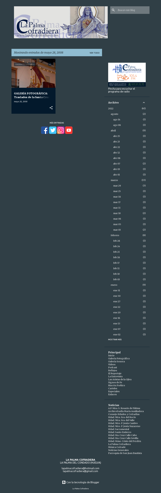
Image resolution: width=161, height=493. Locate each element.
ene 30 (116, 296)
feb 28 (116, 240)
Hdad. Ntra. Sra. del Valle (121, 420)
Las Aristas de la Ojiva (119, 379)
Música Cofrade (116, 447)
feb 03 (116, 279)
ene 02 (116, 334)
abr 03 (116, 169)
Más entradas (57, 123)
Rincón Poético (116, 385)
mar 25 (117, 191)
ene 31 (116, 290)
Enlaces (112, 394)
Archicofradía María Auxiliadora (126, 411)
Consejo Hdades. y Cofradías (123, 414)
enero (114, 285)
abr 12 (116, 152)
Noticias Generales (118, 450)
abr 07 (116, 163)
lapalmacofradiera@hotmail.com (80, 468)
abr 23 (116, 141)
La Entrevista (115, 376)
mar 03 (117, 229)
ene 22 (116, 307)
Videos (111, 364)
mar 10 (117, 213)
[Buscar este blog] (133, 10)
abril (113, 130)
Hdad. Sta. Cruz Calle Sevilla (123, 438)
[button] (51, 108)
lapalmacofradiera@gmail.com (80, 471)
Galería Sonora (116, 361)
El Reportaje (114, 373)
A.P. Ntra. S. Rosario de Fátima (124, 408)
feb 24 (116, 246)
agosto (114, 114)
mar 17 (116, 202)
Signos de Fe (115, 382)
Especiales (113, 391)
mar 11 (116, 207)
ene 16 (116, 318)
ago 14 (116, 119)
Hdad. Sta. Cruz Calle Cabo (122, 435)
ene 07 (116, 329)
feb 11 (116, 268)
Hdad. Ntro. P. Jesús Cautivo (123, 423)
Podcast (112, 367)
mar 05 (117, 224)
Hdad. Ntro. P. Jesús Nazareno (124, 426)
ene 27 (116, 301)
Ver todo (95, 53)
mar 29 (117, 185)
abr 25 (116, 136)
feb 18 (116, 257)
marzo (114, 180)
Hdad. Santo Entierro (119, 432)
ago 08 (117, 125)
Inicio (111, 355)
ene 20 (116, 312)
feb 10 (116, 273)
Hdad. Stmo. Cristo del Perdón (124, 441)
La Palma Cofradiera (119, 444)
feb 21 (116, 251)
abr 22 (116, 147)
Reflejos (112, 370)
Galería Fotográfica (119, 358)
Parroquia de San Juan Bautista (125, 453)
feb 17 (116, 262)
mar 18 (117, 196)
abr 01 (116, 174)
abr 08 (116, 158)
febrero (115, 235)
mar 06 (117, 218)
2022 (110, 108)
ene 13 (116, 323)
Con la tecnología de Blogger (80, 482)
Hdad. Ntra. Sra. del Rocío (122, 417)
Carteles (112, 388)
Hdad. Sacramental (118, 429)
